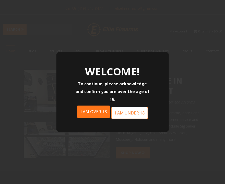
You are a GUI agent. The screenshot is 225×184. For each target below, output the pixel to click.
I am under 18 (130, 113)
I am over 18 (93, 111)
